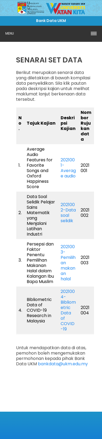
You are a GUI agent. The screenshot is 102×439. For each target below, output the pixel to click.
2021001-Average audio (68, 168)
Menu (9, 33)
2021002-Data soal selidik (68, 213)
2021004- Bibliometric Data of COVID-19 (68, 310)
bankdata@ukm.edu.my (63, 364)
